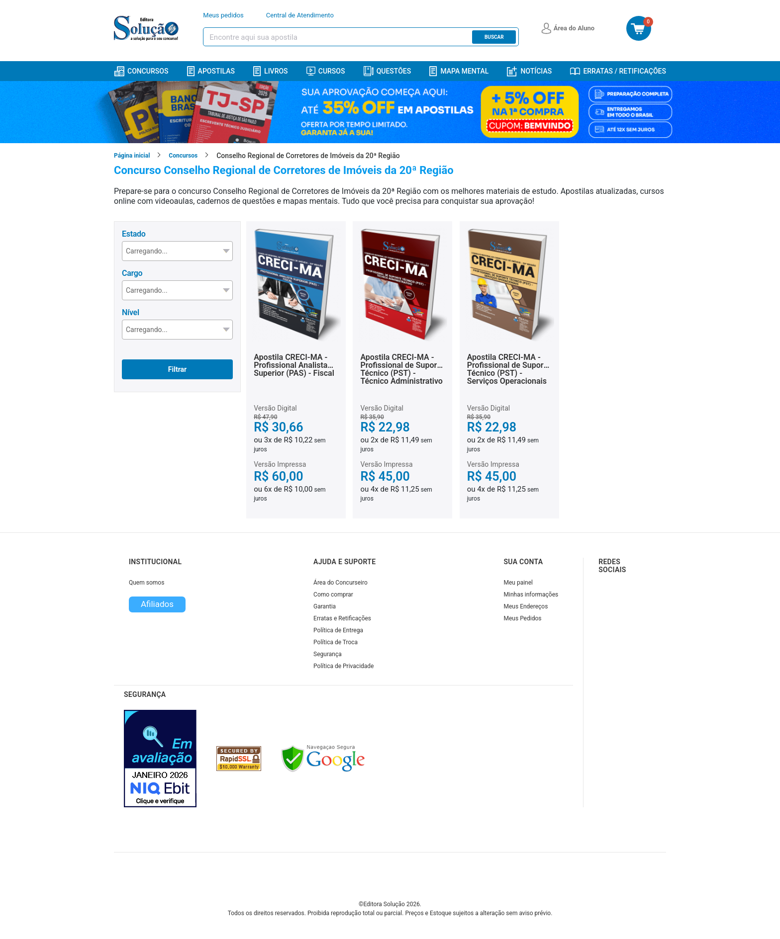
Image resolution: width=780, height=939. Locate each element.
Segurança (327, 654)
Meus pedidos (223, 15)
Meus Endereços (526, 606)
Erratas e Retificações (342, 618)
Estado (133, 234)
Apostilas (211, 71)
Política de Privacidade (343, 666)
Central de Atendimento (300, 15)
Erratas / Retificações (618, 71)
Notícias (529, 71)
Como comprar (333, 594)
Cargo (132, 273)
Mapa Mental (458, 71)
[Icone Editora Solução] (147, 28)
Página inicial (132, 155)
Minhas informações (531, 594)
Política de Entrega (338, 630)
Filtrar (177, 369)
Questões (387, 71)
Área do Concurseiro (340, 582)
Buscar (494, 37)
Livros (270, 71)
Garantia (324, 606)
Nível (130, 312)
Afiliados (157, 604)
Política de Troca (335, 642)
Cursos (325, 71)
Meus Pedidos (523, 618)
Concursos (141, 71)
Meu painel (518, 582)
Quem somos (146, 582)
